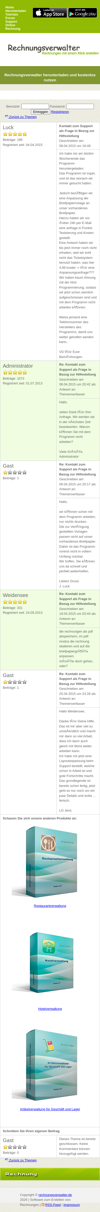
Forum (10, 18)
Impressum (72, 1205)
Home (9, 7)
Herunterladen (15, 11)
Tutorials (11, 14)
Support (11, 21)
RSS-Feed (53, 1205)
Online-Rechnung (12, 27)
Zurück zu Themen (21, 117)
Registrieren (60, 112)
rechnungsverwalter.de (55, 1195)
